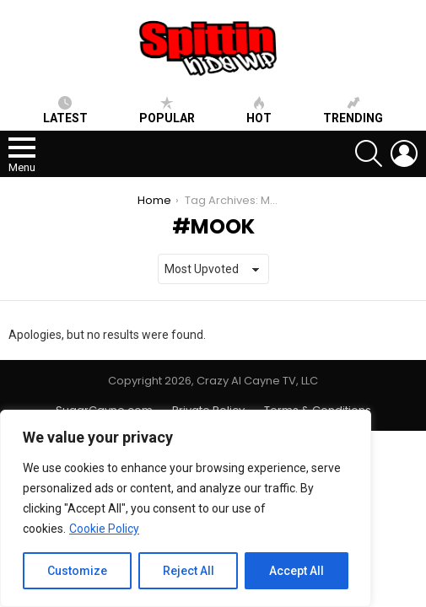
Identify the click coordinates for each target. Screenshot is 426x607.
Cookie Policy (104, 528)
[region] (185, 508)
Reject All (188, 570)
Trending (353, 110)
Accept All (296, 570)
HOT (259, 110)
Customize (77, 570)
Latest (65, 110)
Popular (167, 110)
